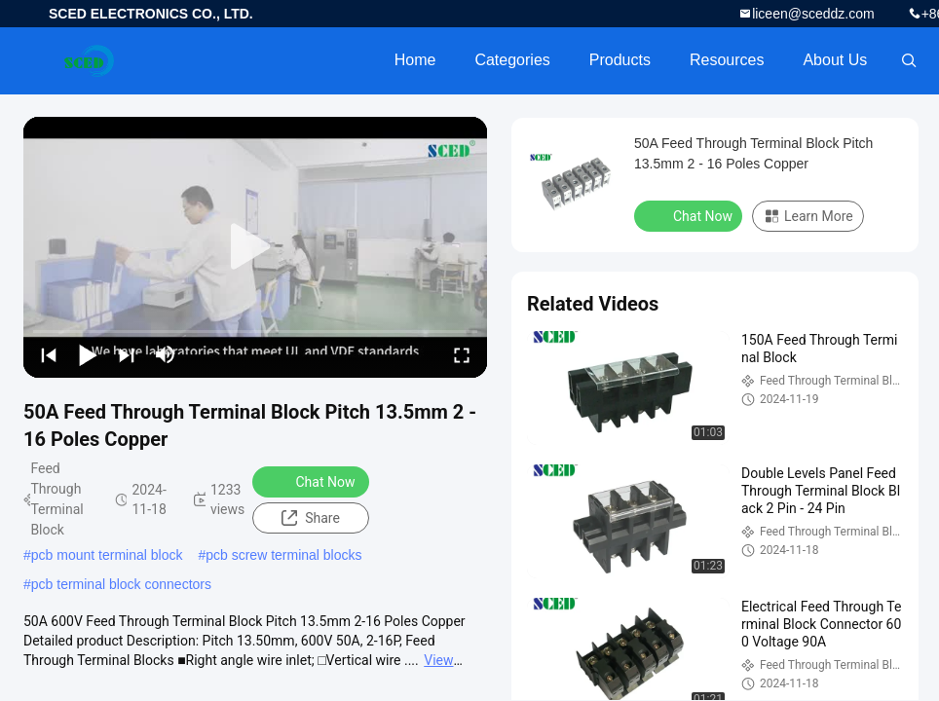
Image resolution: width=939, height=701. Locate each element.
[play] (255, 247)
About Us (835, 60)
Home (415, 60)
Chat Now (312, 481)
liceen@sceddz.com (813, 13)
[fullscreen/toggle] (461, 354)
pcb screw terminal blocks (283, 555)
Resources (727, 60)
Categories (511, 60)
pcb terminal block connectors (121, 584)
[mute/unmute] (165, 354)
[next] (126, 354)
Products (620, 60)
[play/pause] (87, 354)
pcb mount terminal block (107, 555)
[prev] (48, 354)
